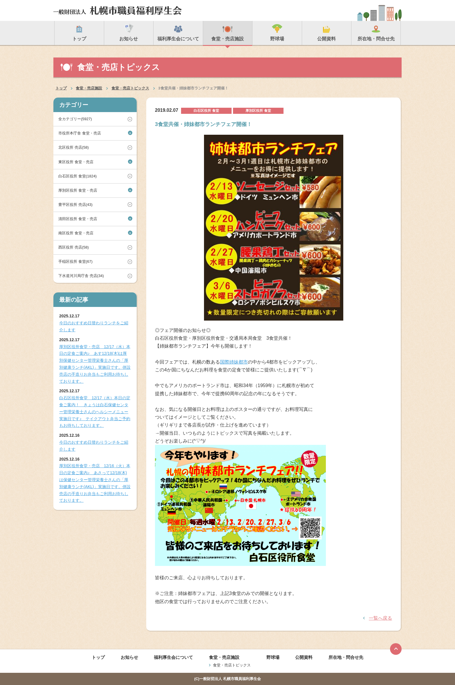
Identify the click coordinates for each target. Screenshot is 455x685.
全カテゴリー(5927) (75, 119)
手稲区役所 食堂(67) (75, 261)
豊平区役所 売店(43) (75, 204)
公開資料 (304, 657)
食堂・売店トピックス (130, 88)
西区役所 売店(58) (73, 247)
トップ (61, 88)
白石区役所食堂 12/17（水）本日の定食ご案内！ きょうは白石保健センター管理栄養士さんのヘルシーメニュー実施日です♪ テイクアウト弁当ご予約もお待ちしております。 (94, 411)
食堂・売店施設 (89, 88)
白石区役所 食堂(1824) (77, 176)
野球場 (272, 657)
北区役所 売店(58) (73, 147)
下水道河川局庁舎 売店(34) (81, 276)
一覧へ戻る (380, 618)
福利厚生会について (173, 657)
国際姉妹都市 (234, 361)
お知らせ (129, 657)
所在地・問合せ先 (345, 657)
